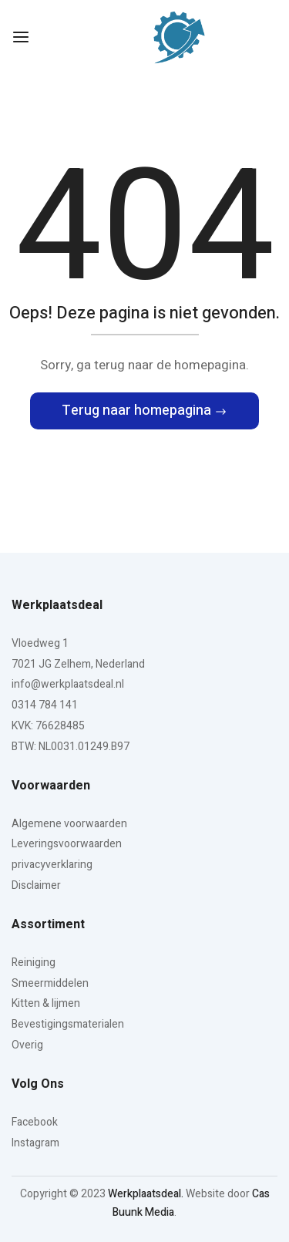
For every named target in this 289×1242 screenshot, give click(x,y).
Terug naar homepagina (138, 410)
